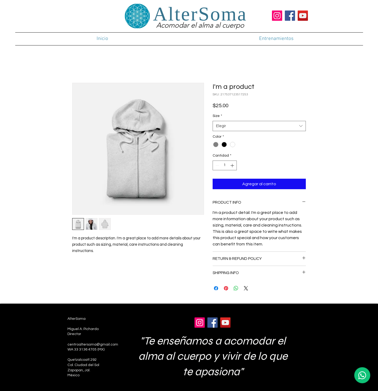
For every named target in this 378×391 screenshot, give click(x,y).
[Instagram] (277, 16)
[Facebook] (290, 16)
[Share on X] (246, 288)
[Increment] (232, 165)
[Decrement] (216, 165)
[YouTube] (303, 16)
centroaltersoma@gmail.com (92, 344)
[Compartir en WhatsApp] (236, 288)
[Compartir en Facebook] (216, 288)
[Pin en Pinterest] (226, 288)
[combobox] (259, 126)
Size (217, 116)
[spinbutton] (224, 165)
